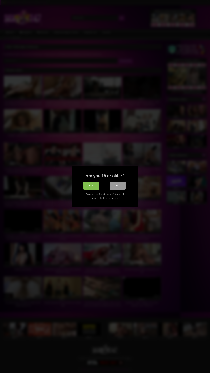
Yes (91, 186)
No (117, 186)
